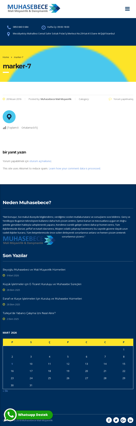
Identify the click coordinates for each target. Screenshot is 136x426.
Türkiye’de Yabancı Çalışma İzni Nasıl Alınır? (29, 313)
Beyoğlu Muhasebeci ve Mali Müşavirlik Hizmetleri (34, 269)
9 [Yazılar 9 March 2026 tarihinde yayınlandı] (12, 363)
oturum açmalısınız (40, 161)
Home (6, 57)
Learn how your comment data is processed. (75, 168)
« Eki (5, 391)
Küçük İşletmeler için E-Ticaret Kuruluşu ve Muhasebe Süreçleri (42, 284)
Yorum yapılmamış (121, 99)
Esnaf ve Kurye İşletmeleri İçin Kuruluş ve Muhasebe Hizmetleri (42, 298)
